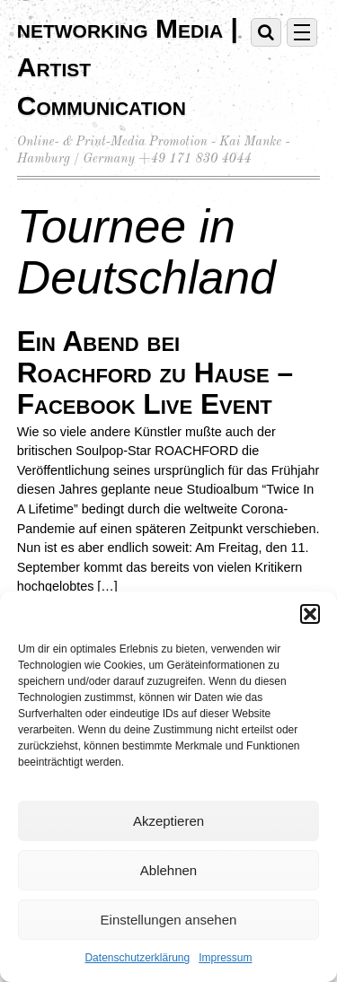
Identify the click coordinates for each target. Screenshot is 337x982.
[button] (310, 614)
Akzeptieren (168, 821)
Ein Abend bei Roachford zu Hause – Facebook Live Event (155, 372)
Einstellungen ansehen (169, 919)
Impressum (225, 957)
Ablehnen (168, 870)
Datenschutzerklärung (137, 957)
